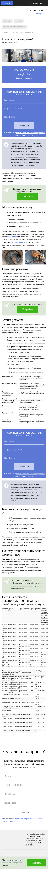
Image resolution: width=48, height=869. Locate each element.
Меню (7, 3)
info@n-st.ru (41, 13)
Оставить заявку (37, 3)
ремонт (28, 231)
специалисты (12, 237)
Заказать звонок (24, 78)
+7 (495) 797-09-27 (24, 70)
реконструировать (17, 242)
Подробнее (27, 196)
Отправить (24, 125)
